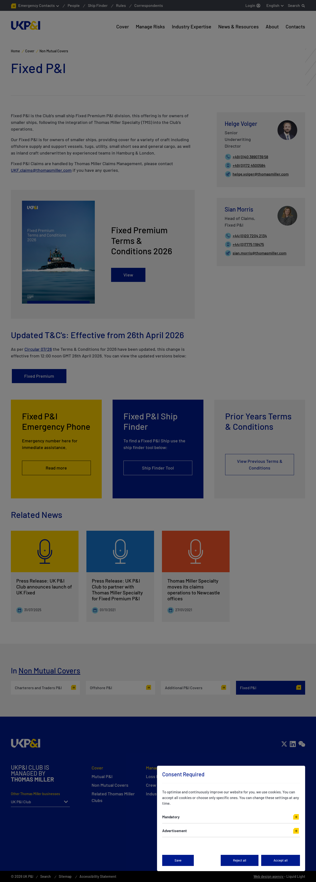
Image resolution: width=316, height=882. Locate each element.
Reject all (239, 860)
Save (178, 860)
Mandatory (171, 817)
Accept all (281, 860)
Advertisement (174, 830)
